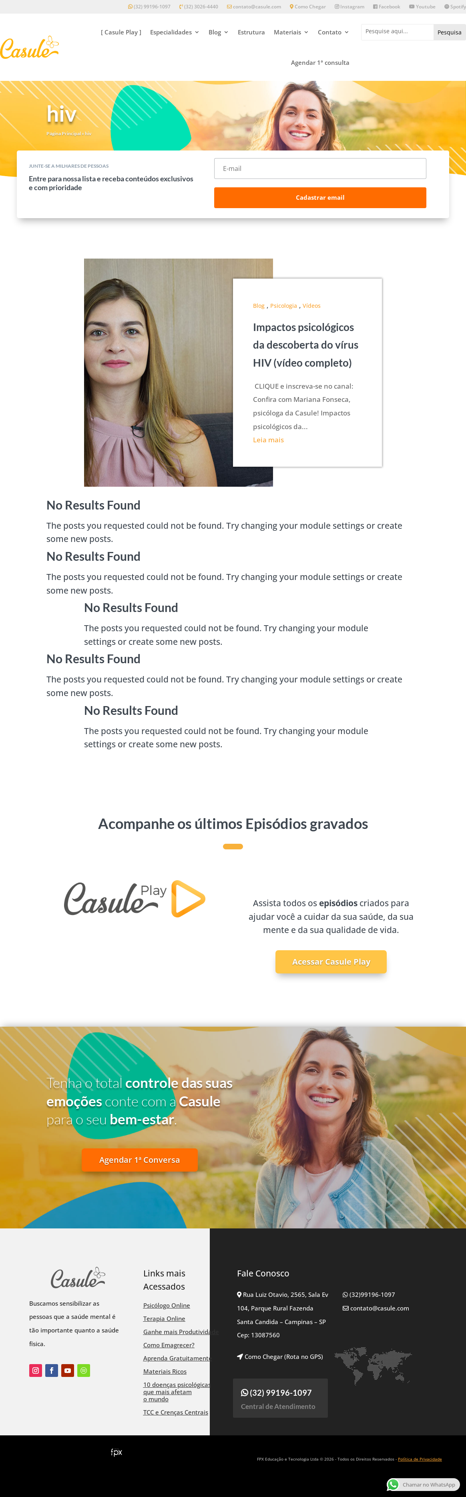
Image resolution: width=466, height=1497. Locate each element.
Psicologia (283, 305)
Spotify (455, 7)
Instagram (349, 7)
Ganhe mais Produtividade (181, 1332)
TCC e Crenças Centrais (175, 1412)
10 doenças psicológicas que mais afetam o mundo (177, 1392)
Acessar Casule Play (331, 961)
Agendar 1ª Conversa (139, 1159)
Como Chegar (308, 7)
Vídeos (312, 305)
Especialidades (171, 32)
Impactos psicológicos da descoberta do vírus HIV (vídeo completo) (305, 345)
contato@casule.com (254, 7)
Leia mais (268, 439)
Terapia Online (164, 1318)
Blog (215, 32)
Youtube (422, 7)
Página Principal (63, 133)
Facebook (386, 7)
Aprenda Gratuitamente (177, 1358)
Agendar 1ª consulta (320, 62)
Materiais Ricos (165, 1371)
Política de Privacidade (420, 1459)
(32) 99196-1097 (149, 7)
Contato (329, 32)
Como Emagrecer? (169, 1345)
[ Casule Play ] (121, 32)
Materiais (287, 32)
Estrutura (251, 32)
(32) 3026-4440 (198, 7)
